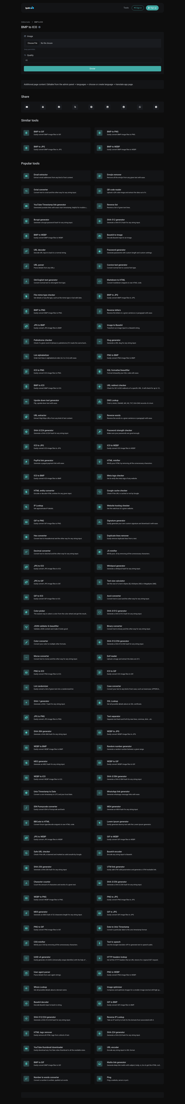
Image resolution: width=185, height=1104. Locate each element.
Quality (29, 55)
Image (28, 36)
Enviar (92, 68)
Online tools (25, 22)
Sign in (138, 8)
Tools (126, 8)
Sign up (152, 8)
